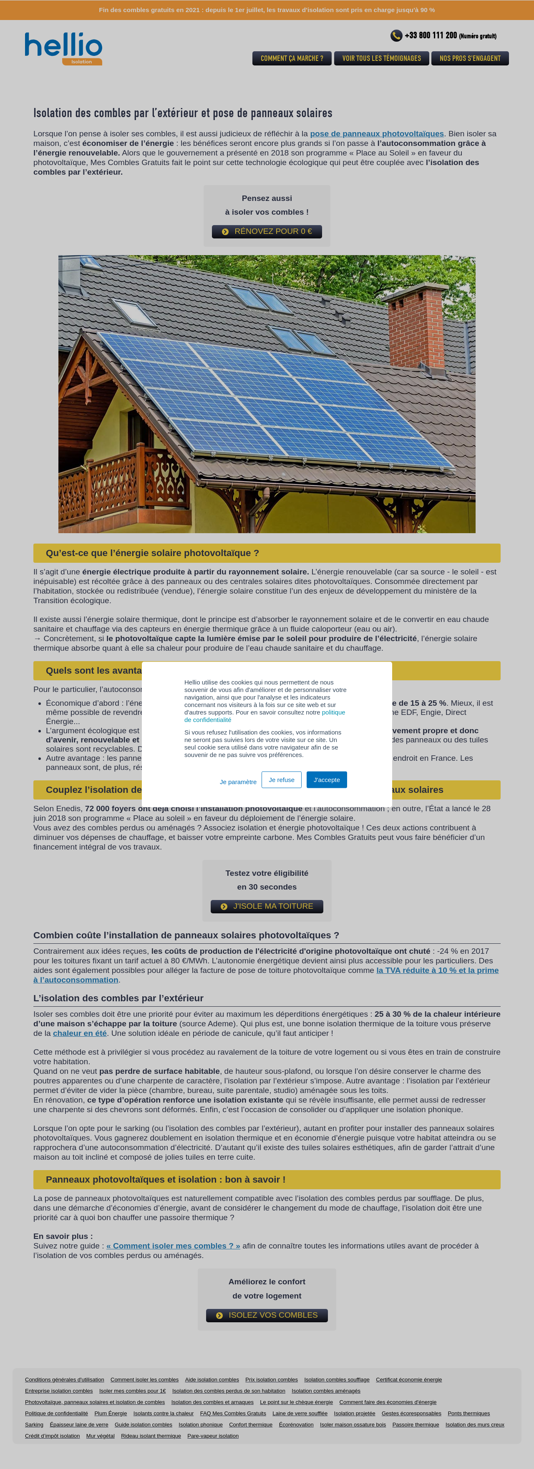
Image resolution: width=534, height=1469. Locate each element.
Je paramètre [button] (238, 781)
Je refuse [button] (282, 779)
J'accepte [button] (327, 779)
